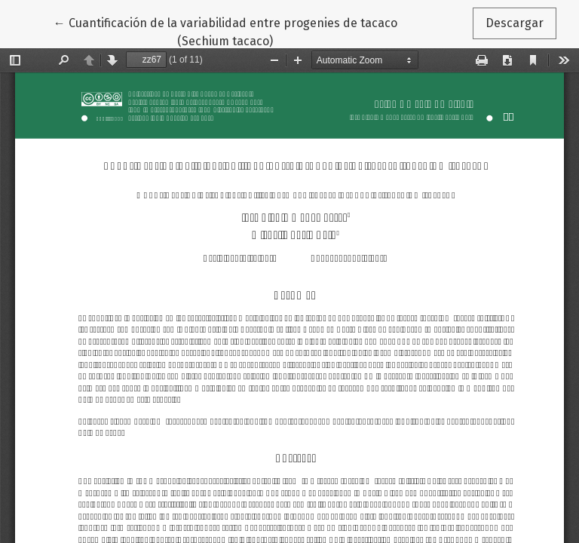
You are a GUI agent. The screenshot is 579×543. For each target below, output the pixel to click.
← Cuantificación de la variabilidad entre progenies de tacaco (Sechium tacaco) (225, 31)
